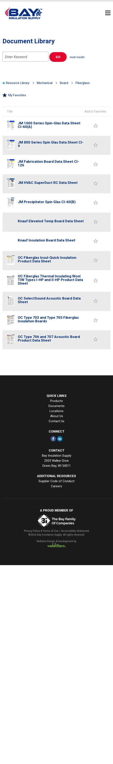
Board (64, 83)
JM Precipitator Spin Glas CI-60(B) (47, 202)
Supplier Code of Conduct (56, 481)
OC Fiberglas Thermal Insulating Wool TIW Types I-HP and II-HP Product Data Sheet (50, 279)
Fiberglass (83, 83)
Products (56, 401)
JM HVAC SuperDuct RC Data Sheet (48, 182)
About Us (56, 416)
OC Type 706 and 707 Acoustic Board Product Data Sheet (49, 338)
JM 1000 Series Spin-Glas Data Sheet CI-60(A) (49, 125)
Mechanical (44, 83)
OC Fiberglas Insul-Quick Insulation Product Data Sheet (47, 259)
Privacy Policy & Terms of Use (41, 530)
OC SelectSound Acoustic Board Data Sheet (49, 300)
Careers (56, 486)
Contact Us (56, 421)
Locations (56, 411)
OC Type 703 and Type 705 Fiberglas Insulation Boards (48, 319)
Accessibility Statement (75, 530)
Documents (56, 406)
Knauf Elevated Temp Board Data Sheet (51, 221)
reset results (77, 57)
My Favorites (14, 95)
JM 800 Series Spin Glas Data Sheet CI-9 (51, 144)
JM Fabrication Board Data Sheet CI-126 (48, 163)
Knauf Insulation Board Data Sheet (46, 240)
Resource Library (16, 83)
